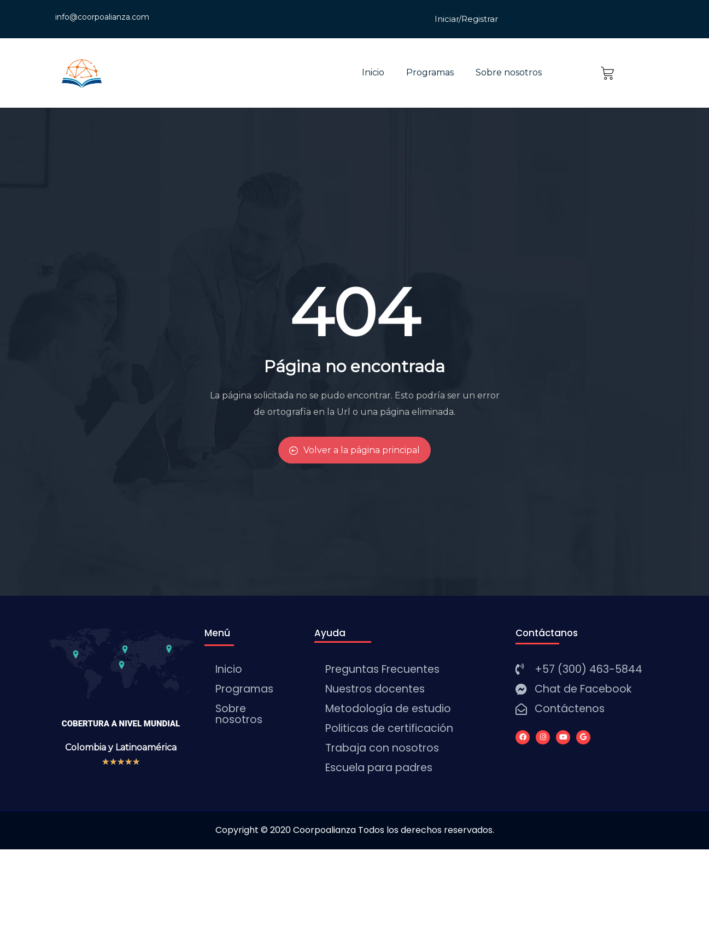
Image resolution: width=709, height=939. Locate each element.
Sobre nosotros (509, 72)
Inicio (373, 72)
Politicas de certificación (389, 728)
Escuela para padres (378, 767)
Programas (430, 72)
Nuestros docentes (375, 689)
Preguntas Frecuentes (382, 669)
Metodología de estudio (388, 708)
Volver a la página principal (354, 450)
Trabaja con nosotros (382, 748)
